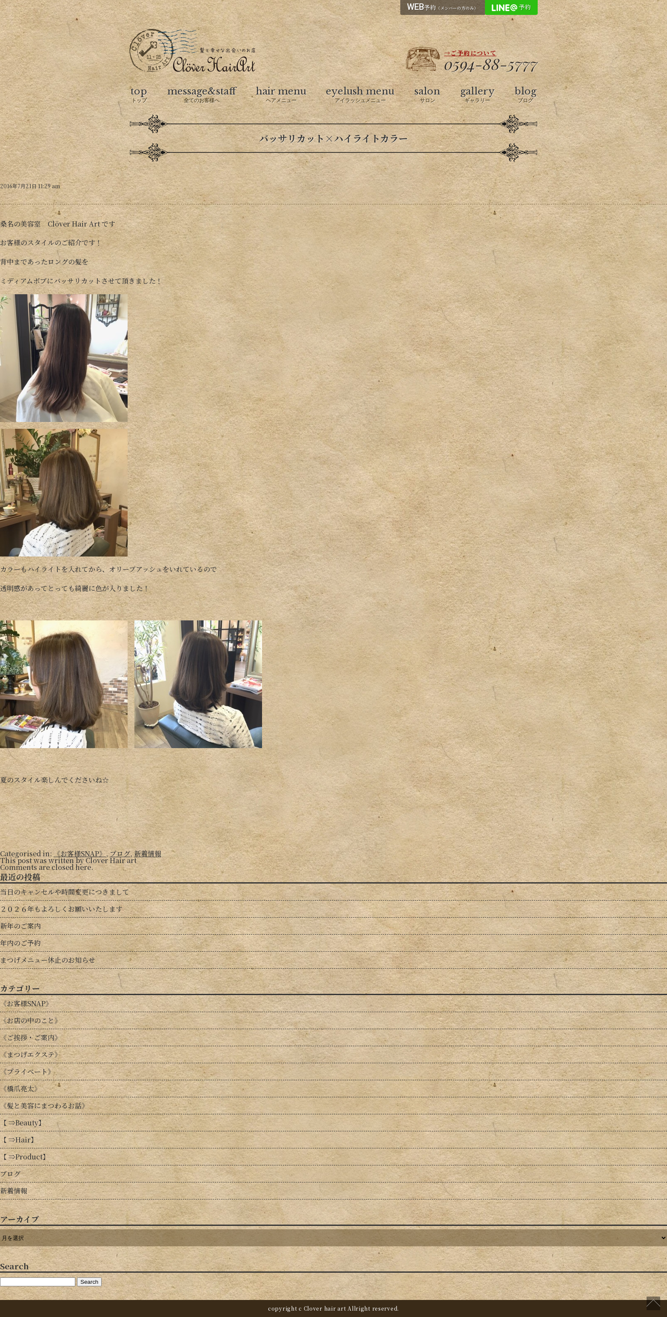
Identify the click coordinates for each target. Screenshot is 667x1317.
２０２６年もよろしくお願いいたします (61, 909)
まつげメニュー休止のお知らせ (47, 960)
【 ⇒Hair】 (18, 1140)
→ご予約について (470, 53)
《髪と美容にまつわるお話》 (44, 1105)
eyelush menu (360, 95)
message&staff (201, 95)
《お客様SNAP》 (80, 853)
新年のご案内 (20, 926)
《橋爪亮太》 (20, 1088)
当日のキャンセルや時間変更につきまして (64, 892)
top (139, 95)
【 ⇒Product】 (24, 1157)
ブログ (120, 853)
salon (427, 95)
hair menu (281, 95)
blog (525, 95)
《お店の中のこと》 (30, 1020)
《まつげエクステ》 (30, 1054)
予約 (442, 7)
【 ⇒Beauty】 (22, 1123)
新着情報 (147, 853)
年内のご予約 (20, 943)
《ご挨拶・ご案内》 (30, 1037)
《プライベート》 (27, 1071)
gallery (477, 95)
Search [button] (89, 1282)
